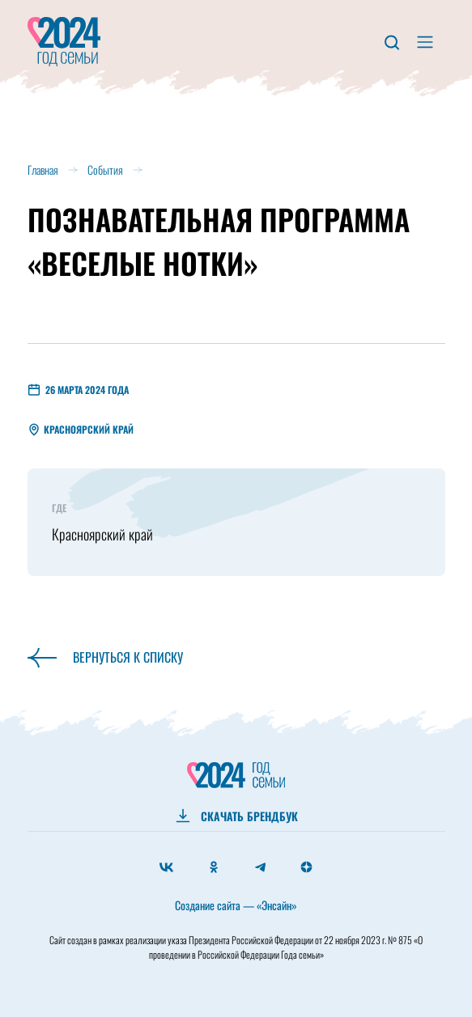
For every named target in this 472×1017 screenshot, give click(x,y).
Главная (43, 169)
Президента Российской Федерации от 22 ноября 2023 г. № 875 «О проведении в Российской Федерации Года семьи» (286, 947)
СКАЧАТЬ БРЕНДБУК (249, 815)
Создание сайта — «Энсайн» (236, 904)
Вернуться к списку (105, 657)
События (105, 169)
